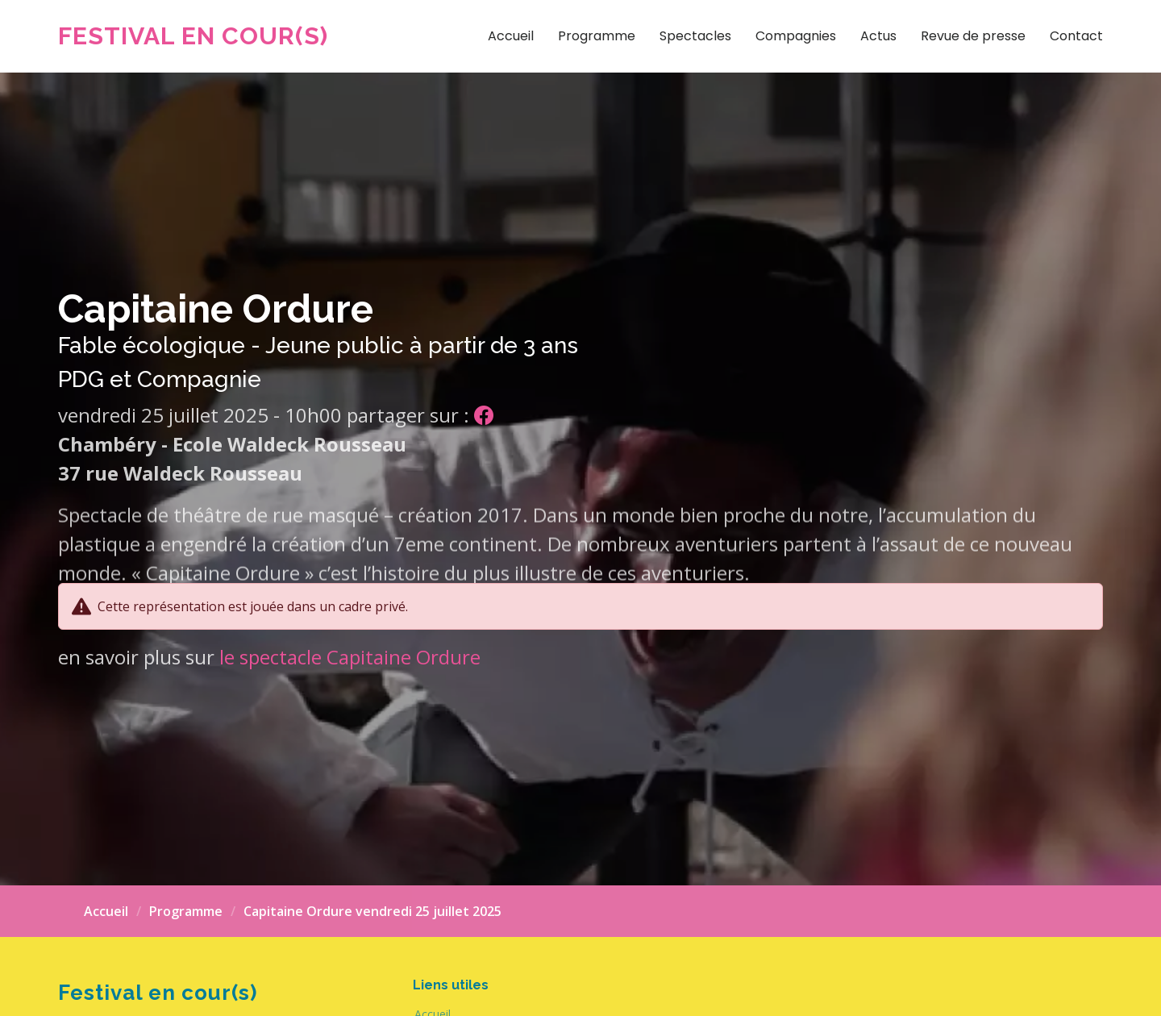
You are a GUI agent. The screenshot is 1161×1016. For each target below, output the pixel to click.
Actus (878, 36)
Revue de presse (973, 36)
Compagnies (795, 36)
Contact (1076, 36)
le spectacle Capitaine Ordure (350, 656)
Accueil (511, 36)
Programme (596, 36)
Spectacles (695, 36)
